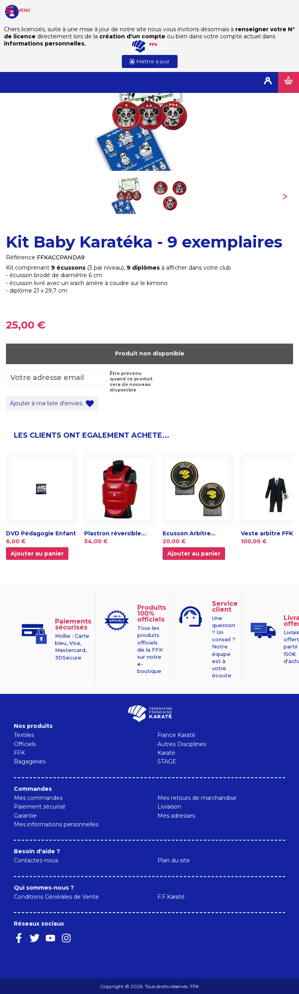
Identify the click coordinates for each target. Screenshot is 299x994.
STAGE (166, 761)
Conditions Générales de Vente (56, 896)
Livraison (169, 806)
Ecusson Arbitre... (189, 533)
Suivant (284, 195)
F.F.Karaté (171, 896)
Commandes (33, 788)
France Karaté (176, 735)
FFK (19, 752)
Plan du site (173, 860)
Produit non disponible (149, 353)
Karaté (166, 752)
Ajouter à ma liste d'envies (47, 402)
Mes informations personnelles (56, 824)
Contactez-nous (36, 860)
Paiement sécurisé (40, 806)
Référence (20, 257)
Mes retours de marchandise (197, 797)
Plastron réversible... (115, 533)
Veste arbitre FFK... (269, 533)
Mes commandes (38, 797)
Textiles (24, 735)
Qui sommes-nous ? (44, 887)
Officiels (25, 744)
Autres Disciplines (181, 744)
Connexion (267, 82)
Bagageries (29, 761)
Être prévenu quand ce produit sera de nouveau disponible (131, 381)
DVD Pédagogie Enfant (41, 533)
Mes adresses (176, 815)
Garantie (25, 815)
